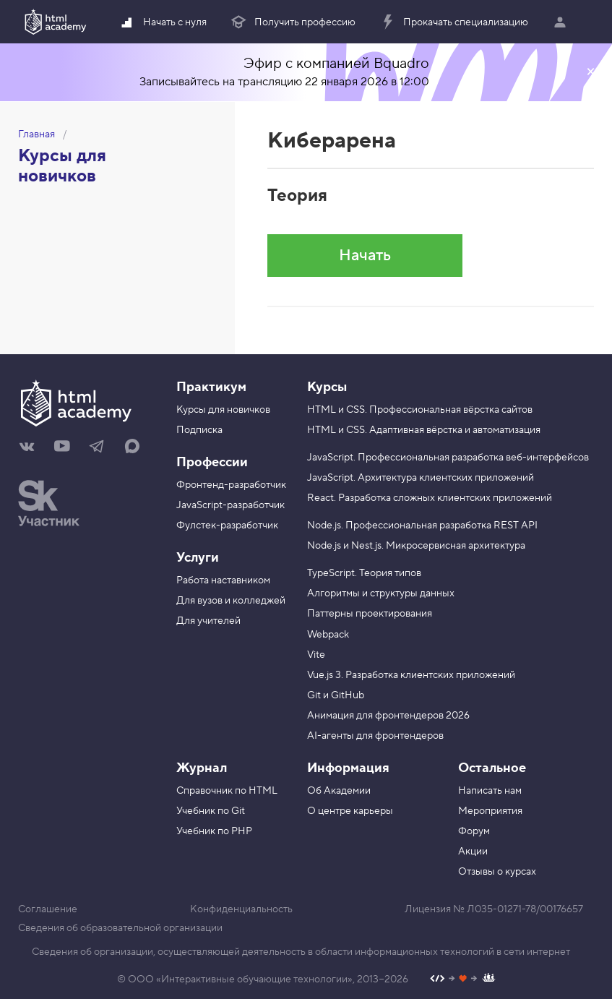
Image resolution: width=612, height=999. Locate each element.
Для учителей (208, 620)
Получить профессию (292, 22)
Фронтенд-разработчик (231, 485)
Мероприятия (490, 811)
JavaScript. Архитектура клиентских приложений (420, 477)
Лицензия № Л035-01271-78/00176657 (494, 909)
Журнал (201, 768)
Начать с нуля (162, 22)
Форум (474, 831)
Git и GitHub (335, 695)
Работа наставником (223, 580)
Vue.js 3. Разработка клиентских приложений (411, 675)
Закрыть (590, 72)
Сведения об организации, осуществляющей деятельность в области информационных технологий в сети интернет (301, 952)
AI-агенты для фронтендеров (375, 735)
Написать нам (490, 790)
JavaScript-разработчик (230, 505)
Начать (365, 255)
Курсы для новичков (62, 166)
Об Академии (339, 790)
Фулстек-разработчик (227, 525)
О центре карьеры (350, 811)
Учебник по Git (210, 811)
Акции (473, 851)
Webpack (328, 634)
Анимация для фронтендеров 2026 (388, 715)
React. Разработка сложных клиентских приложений (429, 498)
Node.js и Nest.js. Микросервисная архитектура (416, 545)
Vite (316, 654)
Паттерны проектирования (369, 613)
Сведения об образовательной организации (120, 928)
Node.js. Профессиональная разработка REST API (422, 525)
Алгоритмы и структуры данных (380, 593)
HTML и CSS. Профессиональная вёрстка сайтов (420, 409)
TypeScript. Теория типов (364, 573)
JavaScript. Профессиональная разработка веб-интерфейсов (448, 457)
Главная (36, 134)
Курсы (327, 387)
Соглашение (47, 909)
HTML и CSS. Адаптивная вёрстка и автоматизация (423, 430)
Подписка (199, 430)
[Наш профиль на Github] (463, 979)
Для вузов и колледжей (230, 600)
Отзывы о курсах (497, 871)
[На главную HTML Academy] (86, 405)
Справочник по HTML (226, 790)
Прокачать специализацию (453, 22)
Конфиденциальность (241, 909)
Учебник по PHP (214, 831)
